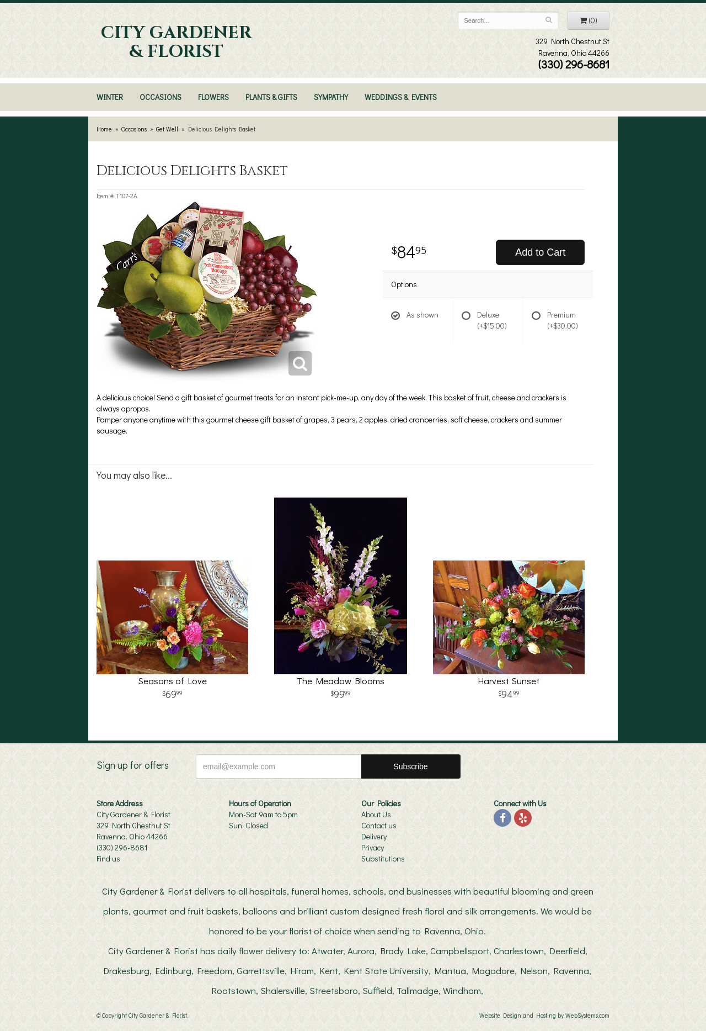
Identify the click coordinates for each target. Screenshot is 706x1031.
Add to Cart (540, 252)
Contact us (379, 825)
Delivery (374, 836)
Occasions (160, 97)
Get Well (167, 129)
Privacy (372, 847)
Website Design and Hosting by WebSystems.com (544, 1015)
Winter (110, 97)
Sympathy (331, 97)
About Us (376, 814)
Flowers (213, 97)
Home (104, 129)
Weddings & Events (401, 97)
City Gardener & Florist (176, 42)
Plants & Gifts (271, 97)
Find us (108, 858)
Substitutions (383, 858)
